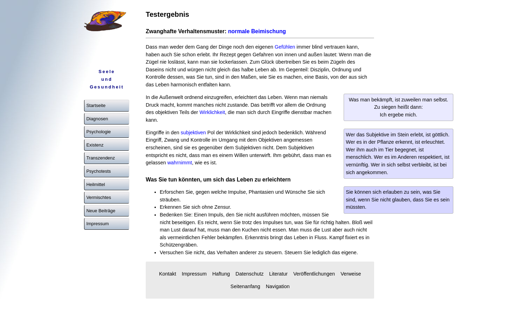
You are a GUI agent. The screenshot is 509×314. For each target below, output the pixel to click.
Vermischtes (98, 197)
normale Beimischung (257, 31)
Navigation (278, 286)
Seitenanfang (245, 286)
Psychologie (98, 131)
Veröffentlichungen (314, 274)
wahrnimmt (179, 162)
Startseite (95, 105)
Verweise (351, 274)
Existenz (94, 145)
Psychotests (98, 171)
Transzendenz (100, 157)
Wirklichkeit (212, 112)
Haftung (221, 274)
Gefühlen (285, 47)
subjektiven (193, 132)
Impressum (97, 223)
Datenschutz (249, 274)
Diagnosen (97, 118)
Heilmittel (95, 184)
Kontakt (167, 274)
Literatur (278, 274)
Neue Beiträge (100, 210)
